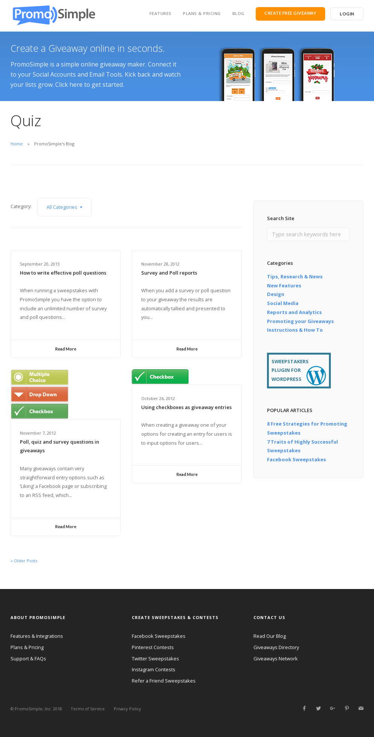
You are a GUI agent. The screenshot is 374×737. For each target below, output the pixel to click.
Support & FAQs (28, 658)
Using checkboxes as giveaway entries (186, 407)
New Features (284, 285)
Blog (238, 13)
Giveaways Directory (276, 647)
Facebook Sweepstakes (296, 459)
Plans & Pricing (202, 13)
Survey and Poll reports (169, 272)
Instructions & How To (295, 329)
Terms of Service (88, 708)
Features (160, 13)
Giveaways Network (275, 658)
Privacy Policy (127, 708)
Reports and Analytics (294, 312)
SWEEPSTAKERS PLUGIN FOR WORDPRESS (290, 370)
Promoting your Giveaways (300, 321)
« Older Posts (24, 560)
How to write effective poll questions (63, 272)
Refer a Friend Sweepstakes (164, 680)
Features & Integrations (37, 636)
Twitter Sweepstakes (155, 658)
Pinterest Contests (153, 647)
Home (17, 143)
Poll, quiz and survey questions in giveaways (59, 446)
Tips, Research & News (295, 276)
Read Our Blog (269, 636)
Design (275, 294)
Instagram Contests (153, 669)
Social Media (283, 303)
